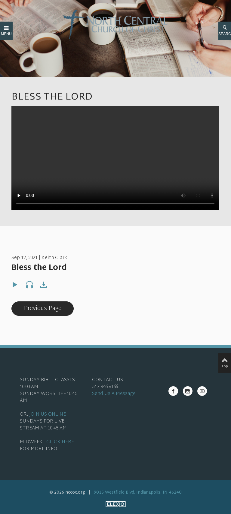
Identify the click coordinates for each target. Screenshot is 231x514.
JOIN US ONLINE (47, 414)
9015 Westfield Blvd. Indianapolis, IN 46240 (138, 492)
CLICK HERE (60, 442)
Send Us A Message (114, 394)
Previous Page (42, 308)
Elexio (115, 504)
